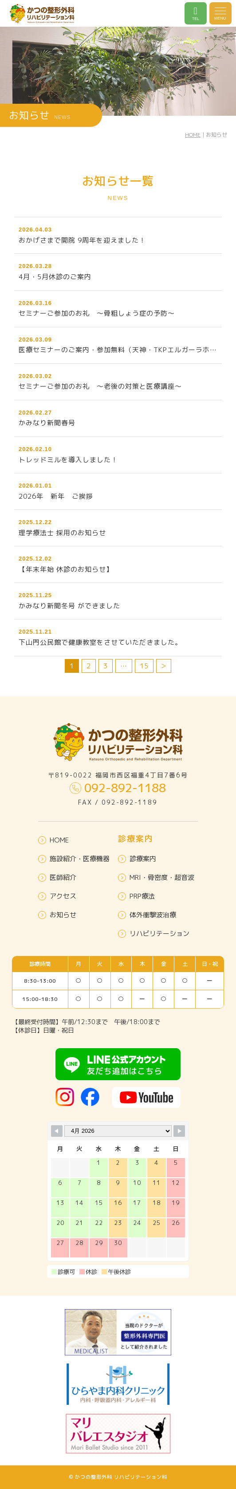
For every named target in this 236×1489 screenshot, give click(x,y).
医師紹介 (57, 877)
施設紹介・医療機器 (74, 858)
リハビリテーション (153, 933)
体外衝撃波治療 (147, 914)
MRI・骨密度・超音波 (156, 877)
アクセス (57, 896)
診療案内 (137, 858)
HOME (193, 134)
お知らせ (57, 914)
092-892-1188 (118, 788)
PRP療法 (136, 896)
